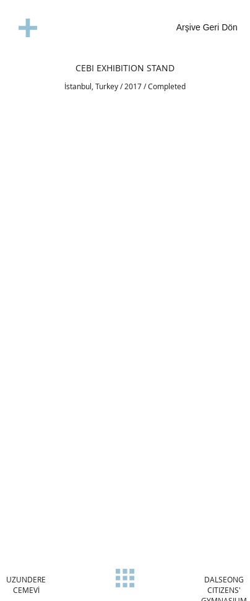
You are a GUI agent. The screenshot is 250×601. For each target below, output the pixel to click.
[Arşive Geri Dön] (194, 28)
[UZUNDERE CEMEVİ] (26, 584)
